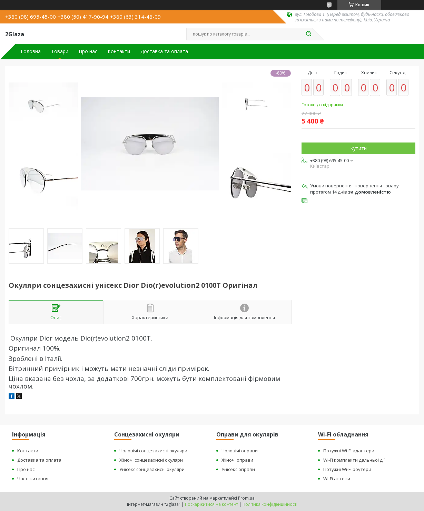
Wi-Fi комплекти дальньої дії (354, 460)
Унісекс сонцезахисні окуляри (152, 469)
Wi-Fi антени (336, 478)
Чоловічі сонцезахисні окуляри (153, 451)
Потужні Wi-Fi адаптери (348, 451)
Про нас (88, 51)
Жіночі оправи (237, 460)
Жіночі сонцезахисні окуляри (151, 460)
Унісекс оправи (238, 469)
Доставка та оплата (164, 51)
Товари (59, 51)
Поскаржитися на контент (211, 504)
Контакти (119, 51)
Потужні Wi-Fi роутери (347, 469)
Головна (31, 51)
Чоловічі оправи (239, 451)
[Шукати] (309, 34)
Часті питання (32, 478)
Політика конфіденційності (270, 504)
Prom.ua (246, 498)
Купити (358, 148)
